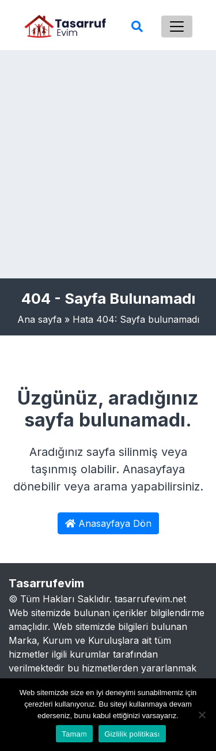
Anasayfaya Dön (108, 523)
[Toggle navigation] (176, 26)
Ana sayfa (39, 319)
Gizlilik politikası (132, 734)
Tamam (74, 734)
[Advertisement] (108, 164)
